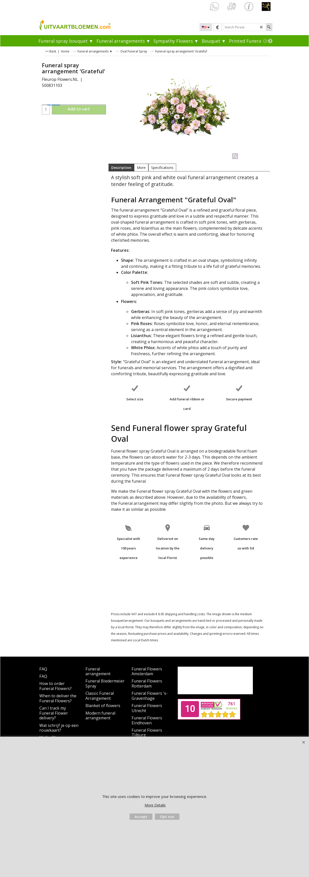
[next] (270, 41)
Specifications (162, 167)
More (141, 167)
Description (121, 167)
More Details (155, 805)
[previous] (265, 41)
